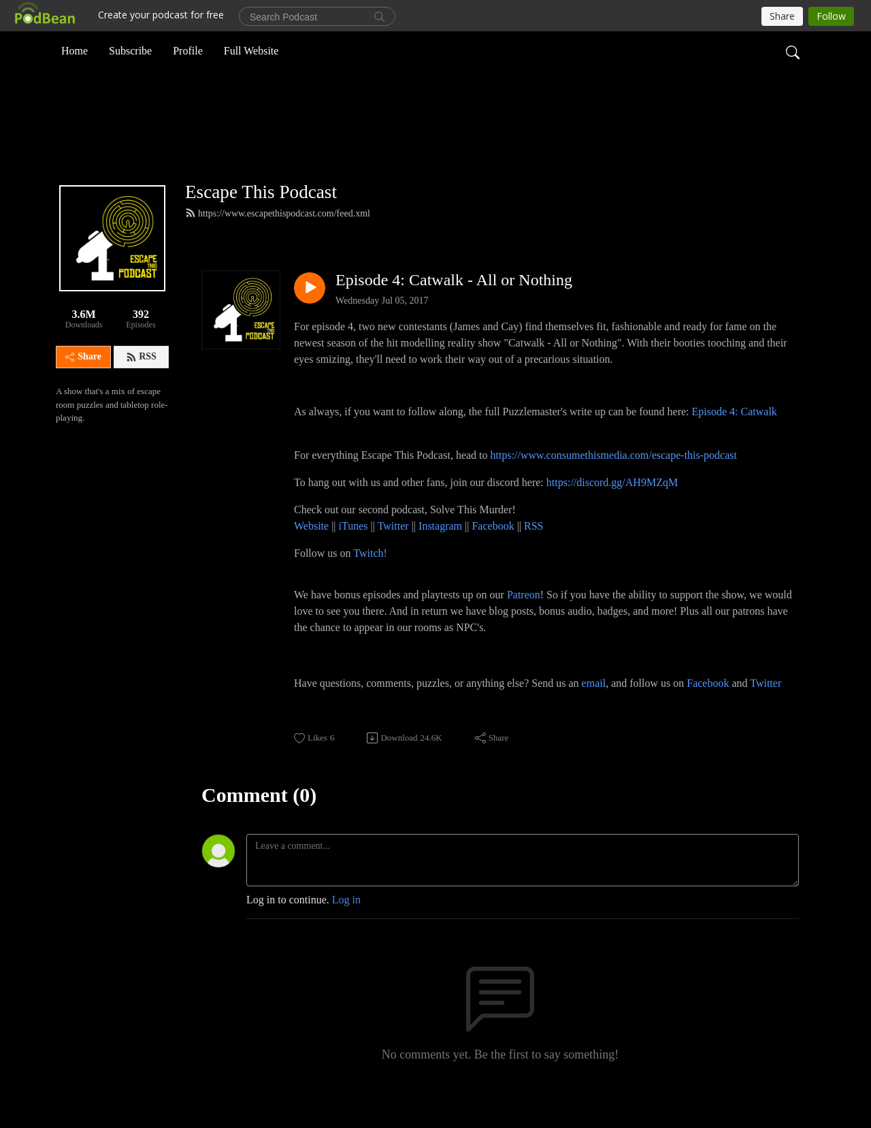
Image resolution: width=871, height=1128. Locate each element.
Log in (346, 922)
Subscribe (130, 50)
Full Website (251, 50)
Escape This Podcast (261, 214)
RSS (141, 379)
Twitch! (370, 575)
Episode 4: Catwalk (734, 434)
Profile (188, 50)
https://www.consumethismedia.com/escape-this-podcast (614, 477)
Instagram (440, 548)
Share (83, 379)
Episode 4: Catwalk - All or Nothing (453, 302)
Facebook (493, 548)
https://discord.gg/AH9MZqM (612, 505)
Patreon (523, 617)
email (594, 705)
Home (74, 50)
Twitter (393, 548)
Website (312, 548)
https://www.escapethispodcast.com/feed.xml (277, 235)
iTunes (353, 548)
